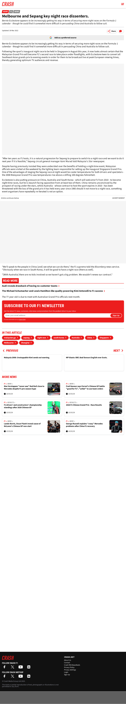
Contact (67, 663)
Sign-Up (67, 675)
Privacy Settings (70, 670)
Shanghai (25, 342)
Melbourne (9, 342)
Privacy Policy (22, 319)
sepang (26, 337)
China (89, 337)
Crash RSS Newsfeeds (72, 665)
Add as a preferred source (63, 37)
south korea (59, 337)
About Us (67, 660)
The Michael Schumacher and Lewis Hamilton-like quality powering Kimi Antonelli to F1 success (53, 291)
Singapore (104, 337)
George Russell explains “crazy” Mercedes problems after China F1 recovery (84, 425)
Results (11, 402)
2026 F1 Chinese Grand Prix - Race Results (84, 405)
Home (5, 11)
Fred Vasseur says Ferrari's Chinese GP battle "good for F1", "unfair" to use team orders (85, 387)
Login (66, 672)
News (16, 11)
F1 (11, 11)
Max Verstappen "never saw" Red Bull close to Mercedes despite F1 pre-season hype (24, 387)
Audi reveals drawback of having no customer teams (31, 286)
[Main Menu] (122, 4)
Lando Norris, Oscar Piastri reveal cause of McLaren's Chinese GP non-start (22, 425)
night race (41, 337)
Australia (76, 337)
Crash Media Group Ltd (12, 681)
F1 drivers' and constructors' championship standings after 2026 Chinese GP (23, 406)
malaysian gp (10, 337)
